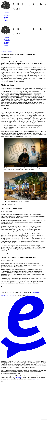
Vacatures (6, 17)
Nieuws (6, 18)
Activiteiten (7, 15)
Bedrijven (6, 14)
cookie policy (18, 377)
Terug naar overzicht (6, 51)
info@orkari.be (37, 292)
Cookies (12, 295)
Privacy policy (4, 295)
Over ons (6, 12)
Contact (6, 20)
